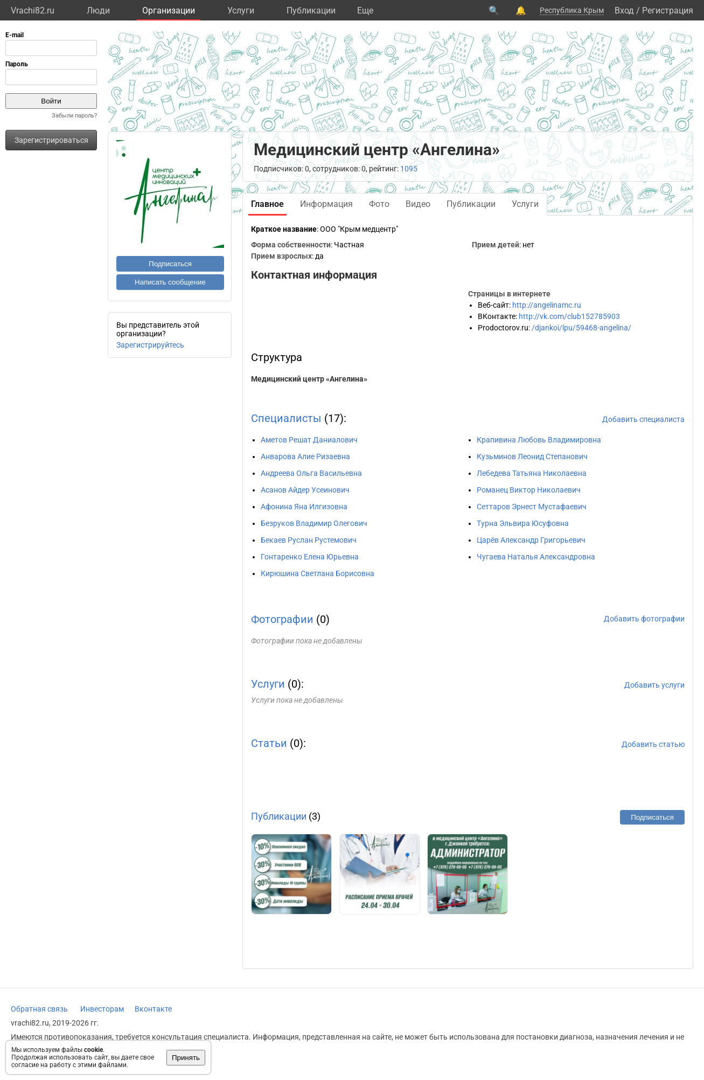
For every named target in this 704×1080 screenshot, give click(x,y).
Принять (186, 1058)
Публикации (311, 10)
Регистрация (667, 10)
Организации (168, 10)
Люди (98, 10)
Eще (365, 10)
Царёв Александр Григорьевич (531, 540)
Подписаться (170, 264)
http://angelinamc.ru (546, 305)
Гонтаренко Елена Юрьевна (310, 556)
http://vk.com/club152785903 (569, 316)
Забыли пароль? (74, 115)
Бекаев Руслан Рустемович (309, 540)
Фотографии (282, 619)
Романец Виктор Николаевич (529, 490)
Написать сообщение (170, 282)
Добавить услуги (654, 685)
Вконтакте (153, 1009)
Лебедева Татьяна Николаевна (532, 473)
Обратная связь (39, 1009)
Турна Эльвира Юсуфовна (523, 523)
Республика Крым (572, 10)
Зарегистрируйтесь (150, 345)
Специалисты (286, 418)
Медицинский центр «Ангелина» (309, 379)
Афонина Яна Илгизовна (304, 506)
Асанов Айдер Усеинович (305, 490)
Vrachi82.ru (32, 10)
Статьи (269, 743)
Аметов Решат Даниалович (309, 439)
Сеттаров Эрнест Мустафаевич (532, 506)
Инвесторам (102, 1009)
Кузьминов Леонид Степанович (532, 456)
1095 (408, 168)
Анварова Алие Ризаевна (305, 456)
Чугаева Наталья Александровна (536, 556)
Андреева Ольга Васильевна (311, 473)
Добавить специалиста (643, 419)
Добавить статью (653, 744)
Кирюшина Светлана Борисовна (317, 573)
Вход (624, 10)
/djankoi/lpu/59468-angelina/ (581, 327)
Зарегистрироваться (51, 140)
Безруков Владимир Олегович (314, 523)
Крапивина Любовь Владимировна (539, 439)
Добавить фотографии (644, 618)
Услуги (240, 10)
